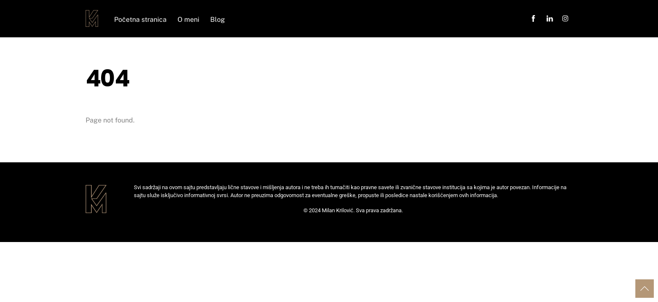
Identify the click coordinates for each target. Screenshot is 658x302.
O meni (188, 19)
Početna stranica (140, 19)
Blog (217, 19)
